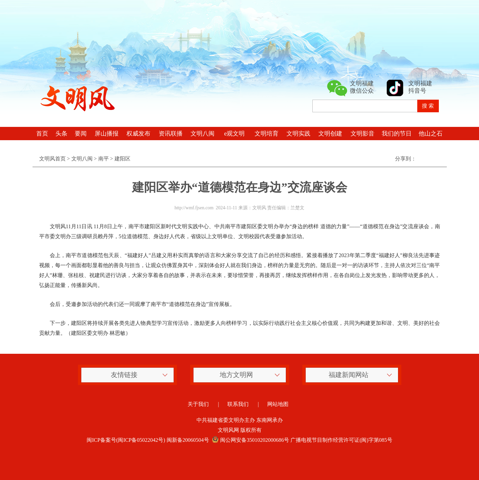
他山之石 (430, 133)
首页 (42, 133)
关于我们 (198, 404)
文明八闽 (202, 133)
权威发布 (138, 133)
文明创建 (330, 133)
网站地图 (277, 404)
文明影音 (362, 133)
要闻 (81, 133)
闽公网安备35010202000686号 (249, 440)
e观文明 (234, 133)
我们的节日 (397, 133)
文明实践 (298, 133)
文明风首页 (52, 158)
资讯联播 (171, 133)
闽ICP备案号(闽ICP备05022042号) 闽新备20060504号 (148, 440)
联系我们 (238, 404)
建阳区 (122, 158)
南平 (103, 158)
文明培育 (267, 133)
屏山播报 (107, 133)
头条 (61, 133)
